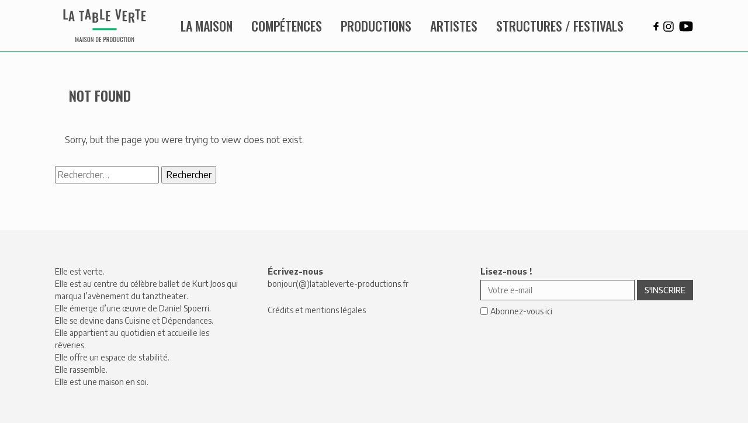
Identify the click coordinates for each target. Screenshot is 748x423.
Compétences (286, 25)
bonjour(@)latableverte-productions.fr (338, 284)
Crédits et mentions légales (317, 310)
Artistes (453, 25)
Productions (376, 25)
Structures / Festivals (560, 25)
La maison (207, 25)
